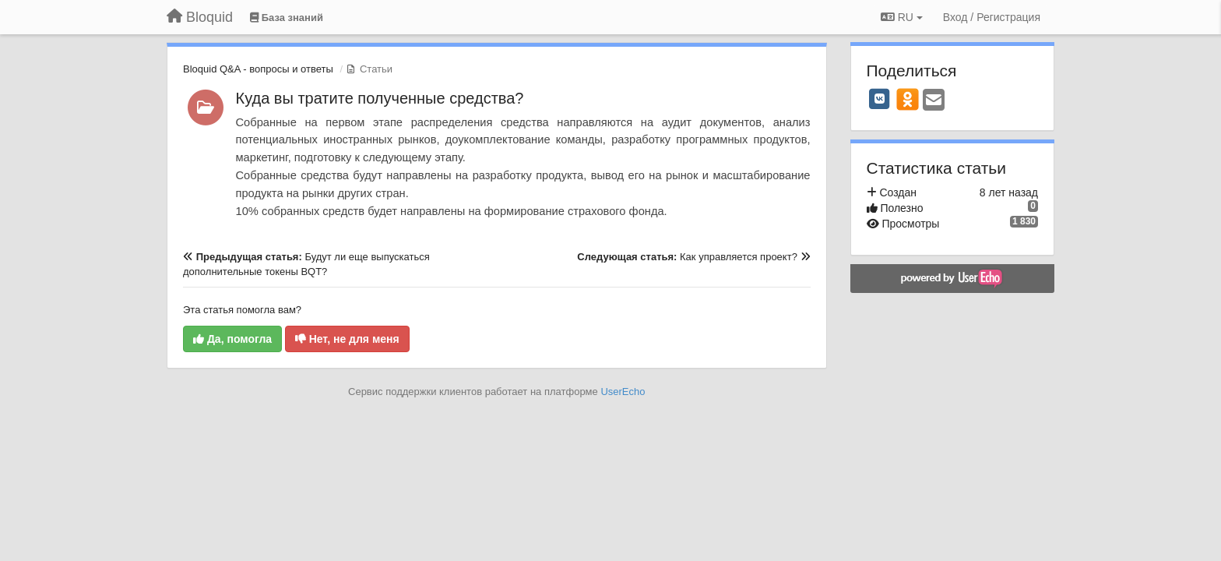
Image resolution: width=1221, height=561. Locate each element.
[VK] (880, 99)
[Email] (934, 101)
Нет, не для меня (347, 339)
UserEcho (622, 391)
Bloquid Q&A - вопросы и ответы (258, 69)
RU (902, 17)
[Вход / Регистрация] (992, 17)
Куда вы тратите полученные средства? (380, 98)
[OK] (907, 99)
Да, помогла (232, 339)
